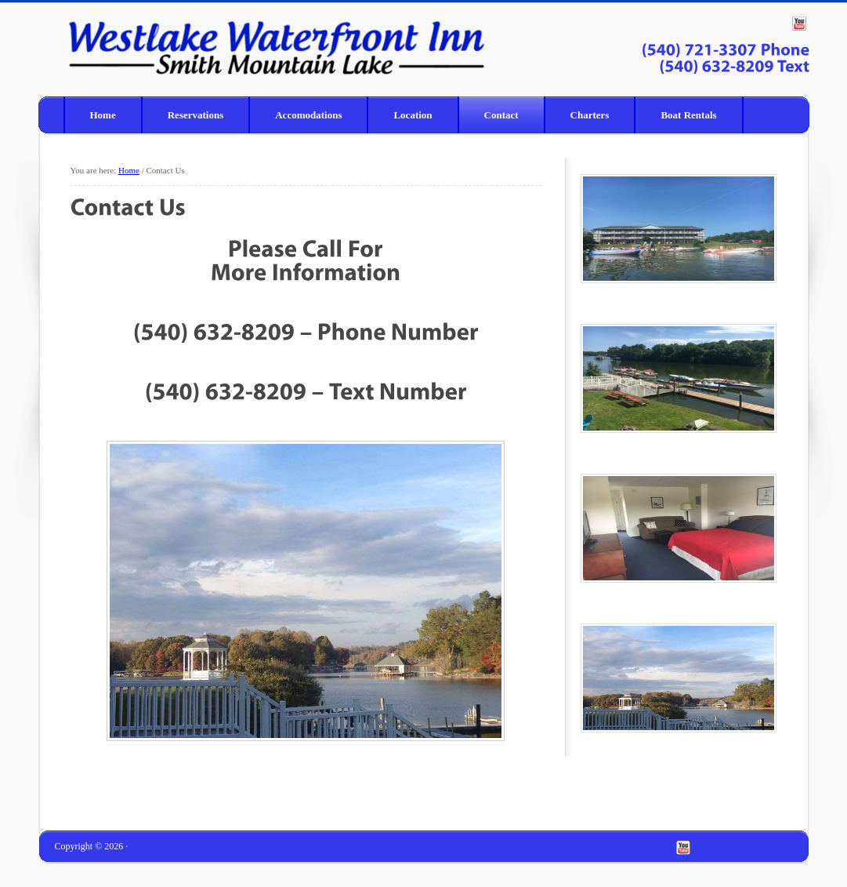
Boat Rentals (688, 115)
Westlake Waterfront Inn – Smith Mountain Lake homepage (144, 46)
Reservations (196, 115)
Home (103, 115)
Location (412, 115)
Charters (590, 115)
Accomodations (308, 115)
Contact (501, 115)
